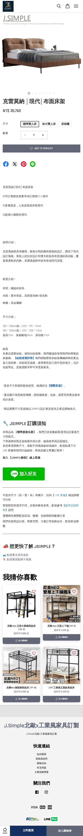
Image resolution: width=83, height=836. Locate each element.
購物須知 (41, 763)
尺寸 (5, 124)
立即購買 (28, 830)
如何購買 (41, 754)
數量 (5, 133)
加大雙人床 (49, 124)
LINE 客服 (60, 495)
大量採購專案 (42, 772)
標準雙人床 (30, 124)
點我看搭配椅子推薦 (19, 559)
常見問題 (41, 767)
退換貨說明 (41, 758)
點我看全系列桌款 (18, 555)
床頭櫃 (65, 124)
